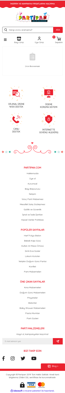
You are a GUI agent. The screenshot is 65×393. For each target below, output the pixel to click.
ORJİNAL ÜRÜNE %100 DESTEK (16, 105)
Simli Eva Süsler (32, 251)
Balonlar (32, 303)
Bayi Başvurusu (32, 188)
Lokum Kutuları (32, 256)
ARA (58, 30)
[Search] (32, 30)
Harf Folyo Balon (32, 235)
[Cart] (59, 40)
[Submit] (58, 341)
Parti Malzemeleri (32, 271)
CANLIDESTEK (16, 130)
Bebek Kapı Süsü (32, 240)
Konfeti (32, 266)
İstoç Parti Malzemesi (32, 199)
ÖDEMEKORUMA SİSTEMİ (48, 105)
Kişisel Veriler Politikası (32, 219)
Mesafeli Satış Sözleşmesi (32, 204)
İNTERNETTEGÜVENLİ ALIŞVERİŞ (48, 131)
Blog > (55, 366)
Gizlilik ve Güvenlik (32, 209)
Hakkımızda (32, 173)
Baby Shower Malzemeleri (32, 308)
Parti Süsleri (32, 318)
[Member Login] (39, 40)
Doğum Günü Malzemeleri (32, 292)
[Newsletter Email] (27, 341)
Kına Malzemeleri (32, 287)
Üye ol (32, 178)
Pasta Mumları (32, 313)
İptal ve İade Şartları (32, 214)
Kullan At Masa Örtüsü (32, 246)
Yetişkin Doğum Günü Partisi (32, 261)
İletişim (32, 194)
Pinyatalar (32, 297)
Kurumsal (32, 183)
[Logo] (32, 17)
